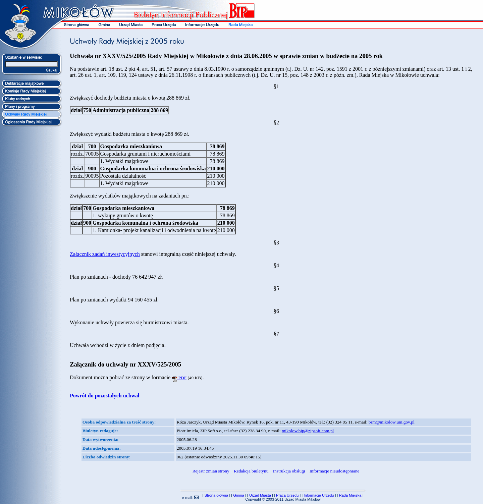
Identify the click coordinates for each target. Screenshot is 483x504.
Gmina (238, 495)
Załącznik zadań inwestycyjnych (105, 254)
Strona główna (216, 495)
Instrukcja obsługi (289, 470)
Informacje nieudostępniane (334, 470)
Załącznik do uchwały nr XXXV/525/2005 (125, 364)
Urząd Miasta (260, 495)
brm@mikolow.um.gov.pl (392, 422)
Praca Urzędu (287, 495)
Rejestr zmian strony (210, 470)
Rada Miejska (350, 495)
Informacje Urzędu (319, 495)
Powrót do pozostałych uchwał (105, 395)
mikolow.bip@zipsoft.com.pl (308, 430)
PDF (179, 377)
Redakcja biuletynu (251, 470)
